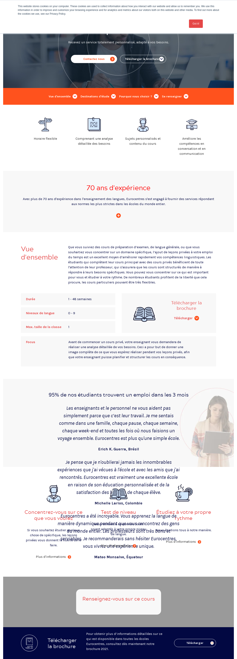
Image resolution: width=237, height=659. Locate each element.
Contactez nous (99, 59)
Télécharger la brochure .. (144, 59)
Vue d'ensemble (63, 96)
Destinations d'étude (98, 96)
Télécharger (186, 318)
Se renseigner (175, 96)
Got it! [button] (196, 23)
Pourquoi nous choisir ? (139, 96)
